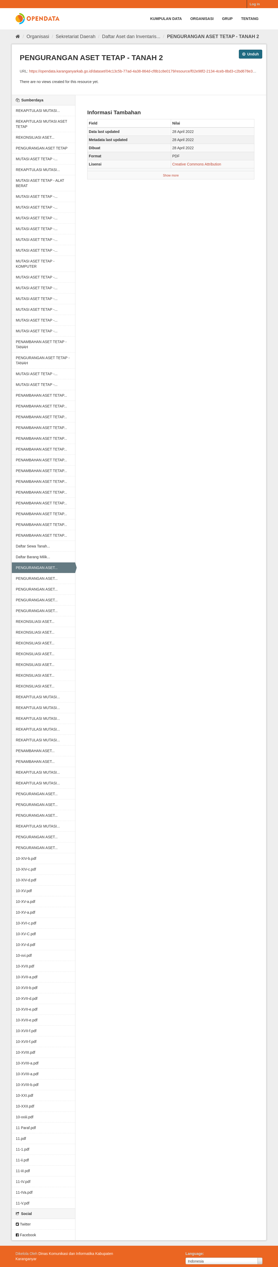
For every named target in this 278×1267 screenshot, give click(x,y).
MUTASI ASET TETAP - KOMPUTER (35, 263)
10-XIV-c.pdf (26, 869)
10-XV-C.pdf (26, 934)
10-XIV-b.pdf (26, 858)
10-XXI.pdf (24, 1095)
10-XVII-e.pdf (27, 1009)
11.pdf (21, 1138)
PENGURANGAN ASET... (37, 568)
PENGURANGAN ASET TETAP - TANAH (43, 360)
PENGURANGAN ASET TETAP (42, 148)
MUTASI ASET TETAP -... (37, 159)
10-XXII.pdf (25, 1106)
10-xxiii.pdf (24, 1117)
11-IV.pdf (23, 1182)
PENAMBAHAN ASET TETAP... (41, 395)
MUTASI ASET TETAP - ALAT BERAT (40, 183)
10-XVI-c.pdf (26, 923)
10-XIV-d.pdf (26, 880)
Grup (227, 19)
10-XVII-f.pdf (26, 1031)
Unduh (250, 54)
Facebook (26, 1235)
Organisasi (202, 19)
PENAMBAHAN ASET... (35, 751)
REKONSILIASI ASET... (35, 137)
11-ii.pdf (22, 1160)
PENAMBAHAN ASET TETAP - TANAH (41, 344)
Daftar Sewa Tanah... (33, 546)
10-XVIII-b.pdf (27, 1085)
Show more (171, 175)
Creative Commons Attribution (196, 164)
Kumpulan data (166, 19)
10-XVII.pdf (25, 966)
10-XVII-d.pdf (27, 998)
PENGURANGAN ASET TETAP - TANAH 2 (213, 36)
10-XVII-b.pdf (27, 988)
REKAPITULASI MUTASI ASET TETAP (41, 124)
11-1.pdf (22, 1149)
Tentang (250, 19)
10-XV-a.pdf (25, 901)
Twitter (23, 1224)
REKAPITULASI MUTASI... (38, 110)
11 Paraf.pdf (26, 1128)
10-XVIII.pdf (25, 1052)
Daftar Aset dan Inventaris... (131, 36)
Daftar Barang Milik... (33, 557)
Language (194, 1254)
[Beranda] (18, 36)
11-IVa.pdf (24, 1192)
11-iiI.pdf (23, 1171)
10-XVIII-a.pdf (27, 1063)
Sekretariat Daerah (75, 36)
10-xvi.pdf (24, 955)
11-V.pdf (22, 1203)
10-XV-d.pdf (25, 945)
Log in (255, 4)
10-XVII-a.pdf (27, 977)
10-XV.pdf (24, 891)
